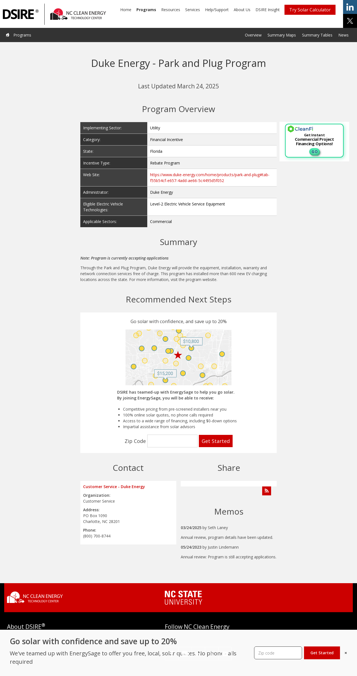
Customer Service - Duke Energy (114, 486)
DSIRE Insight (267, 9)
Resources (170, 9)
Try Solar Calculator (310, 10)
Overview (253, 35)
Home (125, 9)
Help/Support (217, 9)
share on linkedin (350, 7)
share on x (350, 21)
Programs (146, 9)
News (343, 35)
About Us (242, 9)
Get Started (322, 652)
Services (192, 9)
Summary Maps (281, 35)
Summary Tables (317, 35)
